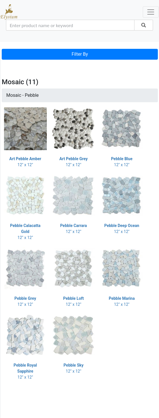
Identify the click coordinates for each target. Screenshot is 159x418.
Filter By (80, 54)
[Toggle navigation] (10, 65)
